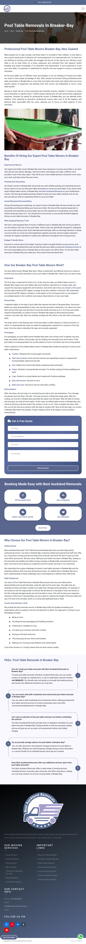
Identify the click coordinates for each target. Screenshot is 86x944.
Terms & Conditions (77, 941)
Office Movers (11, 863)
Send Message (43, 468)
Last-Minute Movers (13, 882)
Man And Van (11, 867)
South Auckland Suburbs (47, 875)
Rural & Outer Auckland (47, 879)
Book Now (43, 528)
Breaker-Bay (19, 31)
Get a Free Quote (9, 937)
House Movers (11, 855)
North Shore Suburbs (46, 863)
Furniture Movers (12, 859)
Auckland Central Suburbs (48, 859)
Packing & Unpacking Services (14, 872)
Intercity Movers (12, 878)
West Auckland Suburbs (47, 867)
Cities (12, 31)
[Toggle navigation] (83, 8)
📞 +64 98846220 (43, 2)
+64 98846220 (17, 680)
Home (6, 31)
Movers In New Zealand (47, 855)
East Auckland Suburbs (47, 871)
